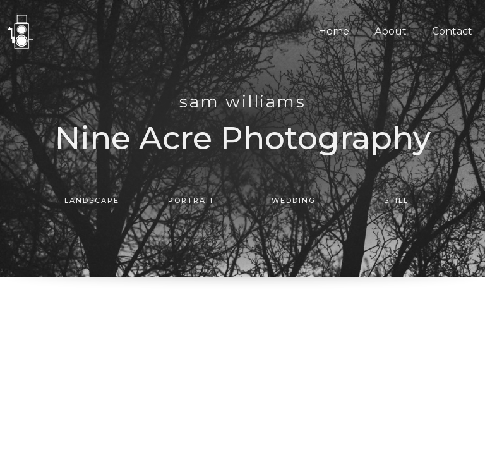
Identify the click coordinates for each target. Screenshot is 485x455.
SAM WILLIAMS (242, 102)
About (390, 31)
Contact (452, 31)
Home (333, 31)
